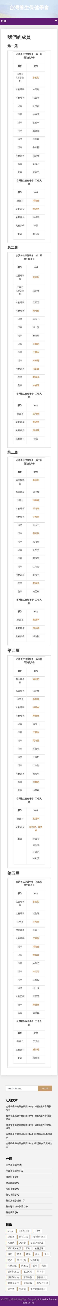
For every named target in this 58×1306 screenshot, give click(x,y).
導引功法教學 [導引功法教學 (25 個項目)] (14, 1248)
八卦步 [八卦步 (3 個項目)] (22, 1242)
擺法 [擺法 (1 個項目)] (37, 1254)
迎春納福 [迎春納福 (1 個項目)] (28, 1283)
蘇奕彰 (36, 480)
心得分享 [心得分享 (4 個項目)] (39, 1248)
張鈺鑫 (36, 707)
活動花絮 (10, 1188)
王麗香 (36, 732)
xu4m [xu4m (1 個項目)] (10, 1231)
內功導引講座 (12, 1165)
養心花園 (10, 1194)
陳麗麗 (36, 971)
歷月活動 (10, 1182)
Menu (4, 21)
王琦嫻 (36, 508)
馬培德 (36, 740)
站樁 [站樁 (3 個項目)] (44, 1266)
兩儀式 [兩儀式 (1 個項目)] (11, 1242)
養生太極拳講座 (13, 1200)
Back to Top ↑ (29, 1302)
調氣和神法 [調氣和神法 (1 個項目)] (13, 1277)
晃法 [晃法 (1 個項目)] (10, 1260)
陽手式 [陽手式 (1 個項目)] (11, 1289)
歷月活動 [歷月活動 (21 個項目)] (21, 1260)
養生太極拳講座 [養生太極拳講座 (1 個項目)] (38, 1289)
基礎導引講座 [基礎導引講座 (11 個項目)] (36, 1242)
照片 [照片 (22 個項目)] (35, 1266)
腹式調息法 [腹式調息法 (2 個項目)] (13, 1271)
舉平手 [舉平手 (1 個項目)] (40, 1271)
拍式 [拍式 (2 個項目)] (19, 1254)
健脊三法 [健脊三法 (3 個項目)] (23, 1237)
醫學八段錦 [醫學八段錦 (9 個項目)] (42, 1283)
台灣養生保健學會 (29, 8)
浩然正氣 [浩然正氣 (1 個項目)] (12, 1266)
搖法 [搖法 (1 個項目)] (28, 1254)
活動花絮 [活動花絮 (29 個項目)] (34, 1260)
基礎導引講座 (12, 1171)
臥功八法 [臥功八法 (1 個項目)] (28, 1271)
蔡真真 (36, 533)
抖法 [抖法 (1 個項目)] (10, 1254)
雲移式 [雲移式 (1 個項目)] (22, 1289)
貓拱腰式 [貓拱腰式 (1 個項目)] (41, 1277)
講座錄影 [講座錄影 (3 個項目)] (28, 1277)
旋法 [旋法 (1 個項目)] (46, 1254)
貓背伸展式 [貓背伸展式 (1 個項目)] (13, 1283)
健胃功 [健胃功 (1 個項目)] (11, 1237)
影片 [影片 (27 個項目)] (28, 1248)
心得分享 (10, 1177)
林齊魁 (36, 921)
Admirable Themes (47, 1299)
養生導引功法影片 (14, 1206)
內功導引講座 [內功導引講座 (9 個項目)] (39, 1237)
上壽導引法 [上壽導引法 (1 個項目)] (23, 1231)
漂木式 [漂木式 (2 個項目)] (24, 1266)
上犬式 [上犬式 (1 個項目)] (37, 1231)
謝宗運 (36, 628)
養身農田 (10, 1212)
